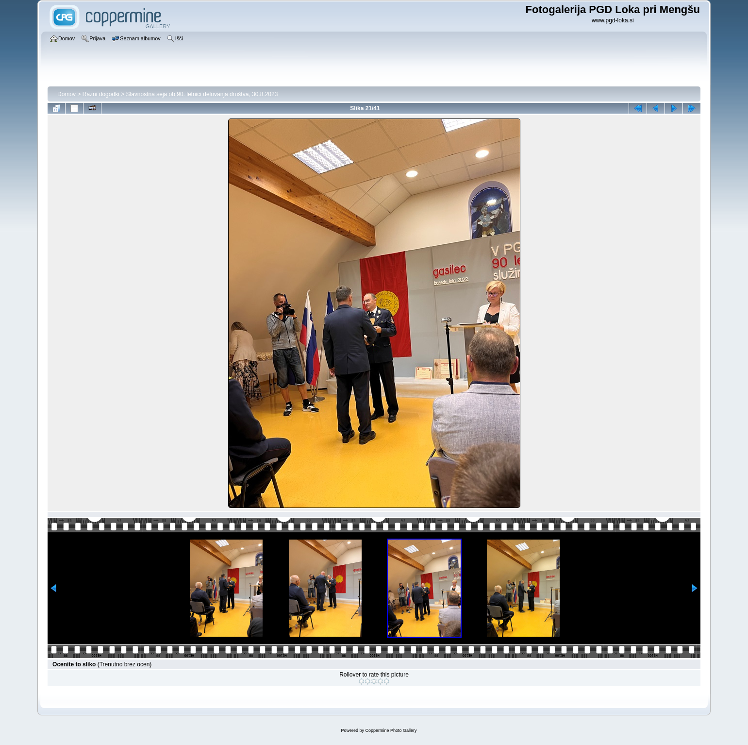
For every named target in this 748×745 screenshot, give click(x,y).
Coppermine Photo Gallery (390, 730)
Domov (66, 94)
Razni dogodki (101, 94)
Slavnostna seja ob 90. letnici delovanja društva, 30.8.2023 (202, 94)
